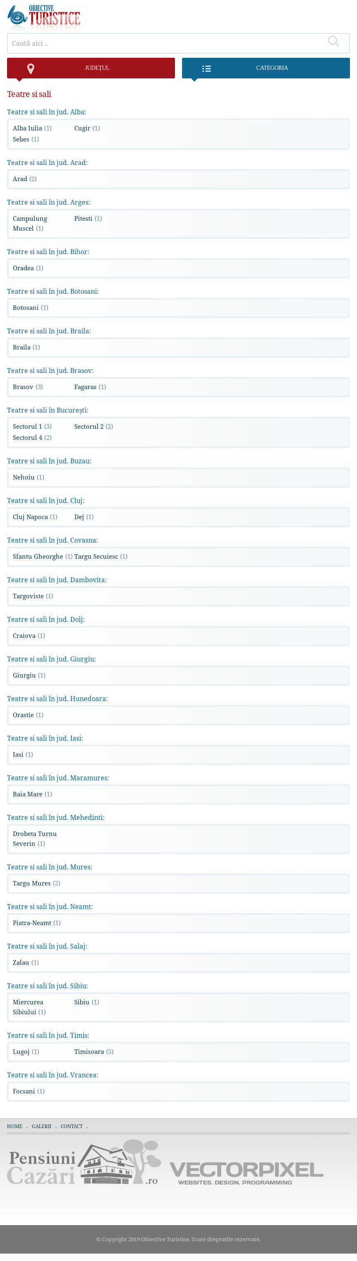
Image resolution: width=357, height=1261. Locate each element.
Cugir (87, 128)
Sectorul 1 (32, 426)
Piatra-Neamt (37, 923)
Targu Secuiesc (101, 556)
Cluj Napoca (35, 516)
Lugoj (26, 1051)
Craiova (29, 635)
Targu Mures (36, 883)
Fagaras (90, 387)
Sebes (26, 139)
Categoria (239, 71)
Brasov (28, 387)
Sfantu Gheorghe (43, 556)
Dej (84, 516)
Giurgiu (29, 675)
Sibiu (86, 1002)
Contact (72, 1126)
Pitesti (88, 218)
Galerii (41, 1126)
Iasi (23, 754)
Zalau (26, 962)
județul (62, 71)
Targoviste (33, 596)
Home (14, 1126)
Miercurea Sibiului (29, 1007)
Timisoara (93, 1051)
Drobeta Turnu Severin (35, 838)
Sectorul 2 (93, 426)
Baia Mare (32, 794)
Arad (25, 179)
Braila (26, 347)
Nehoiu (28, 477)
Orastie (28, 715)
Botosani (30, 307)
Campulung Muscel (30, 223)
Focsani (29, 1091)
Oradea (28, 268)
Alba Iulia (32, 128)
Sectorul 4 (32, 437)
